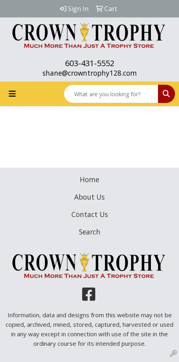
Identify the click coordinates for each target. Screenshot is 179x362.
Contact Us (89, 214)
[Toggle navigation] (12, 93)
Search (89, 231)
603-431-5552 (89, 63)
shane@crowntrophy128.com (89, 73)
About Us (89, 197)
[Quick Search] (111, 94)
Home (89, 179)
